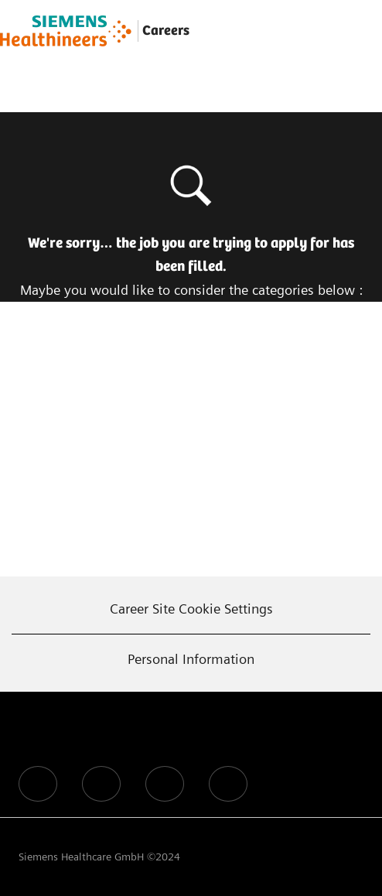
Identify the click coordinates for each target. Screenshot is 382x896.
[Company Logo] (65, 30)
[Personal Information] (191, 659)
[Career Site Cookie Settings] (191, 609)
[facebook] (38, 784)
